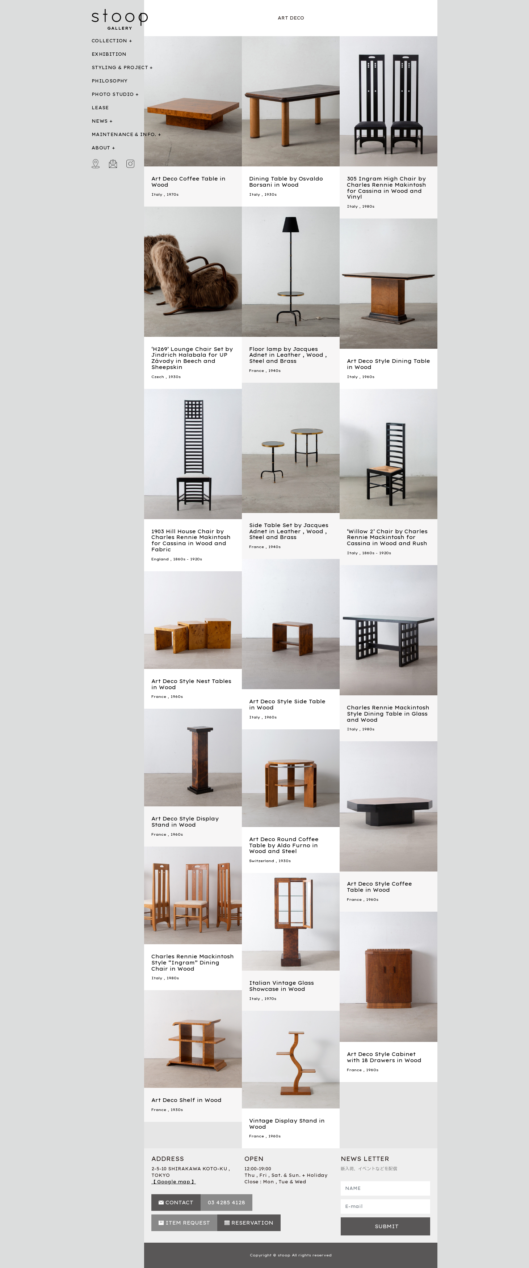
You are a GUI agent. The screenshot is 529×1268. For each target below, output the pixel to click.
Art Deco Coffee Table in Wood (188, 181)
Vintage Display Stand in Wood (287, 1124)
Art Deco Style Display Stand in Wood (185, 821)
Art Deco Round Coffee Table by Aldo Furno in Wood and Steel (284, 845)
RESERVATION (252, 1223)
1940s (274, 370)
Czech (157, 376)
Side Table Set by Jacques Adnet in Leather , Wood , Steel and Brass (288, 531)
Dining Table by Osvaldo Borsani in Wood (286, 181)
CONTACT (179, 1202)
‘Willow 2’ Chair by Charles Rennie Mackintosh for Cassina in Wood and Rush (387, 537)
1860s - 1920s (187, 559)
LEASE (100, 107)
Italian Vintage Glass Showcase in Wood (281, 986)
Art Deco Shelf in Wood (186, 1100)
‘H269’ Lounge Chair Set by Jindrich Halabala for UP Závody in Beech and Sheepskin (192, 358)
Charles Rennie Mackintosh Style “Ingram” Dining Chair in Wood (192, 962)
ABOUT (101, 147)
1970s (173, 194)
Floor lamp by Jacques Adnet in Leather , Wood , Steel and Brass (288, 355)
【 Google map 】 (173, 1181)
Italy (156, 194)
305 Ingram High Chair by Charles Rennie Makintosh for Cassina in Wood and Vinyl (386, 187)
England (160, 559)
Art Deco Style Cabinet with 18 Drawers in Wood (384, 1057)
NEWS (100, 121)
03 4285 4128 (226, 1202)
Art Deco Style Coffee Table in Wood (379, 887)
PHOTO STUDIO (113, 94)
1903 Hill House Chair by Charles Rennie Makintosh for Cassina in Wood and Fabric (191, 540)
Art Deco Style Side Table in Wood (287, 704)
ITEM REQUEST (187, 1223)
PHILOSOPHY (110, 81)
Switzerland (261, 860)
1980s (368, 206)
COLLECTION (109, 40)
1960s (368, 376)
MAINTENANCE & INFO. (124, 134)
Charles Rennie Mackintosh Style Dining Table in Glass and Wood (388, 713)
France (256, 370)
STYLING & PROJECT (120, 67)
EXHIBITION (109, 54)
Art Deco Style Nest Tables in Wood (191, 684)
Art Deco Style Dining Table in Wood (388, 364)
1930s (270, 194)
